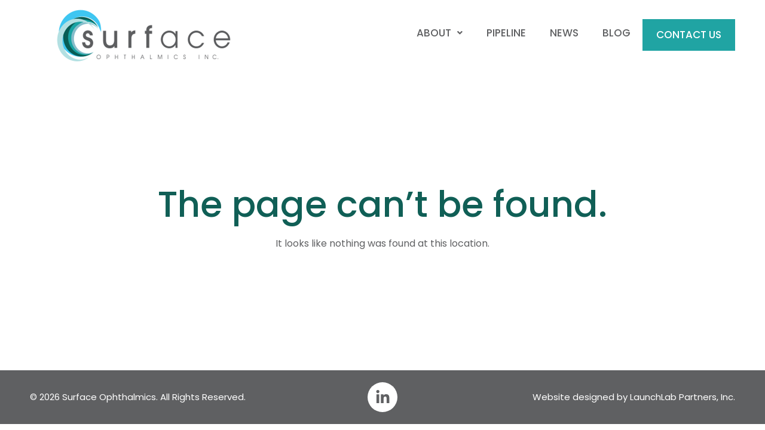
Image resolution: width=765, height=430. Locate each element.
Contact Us (688, 34)
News (564, 33)
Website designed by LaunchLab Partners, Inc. (634, 397)
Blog (616, 33)
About (440, 33)
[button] (440, 33)
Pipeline (506, 33)
